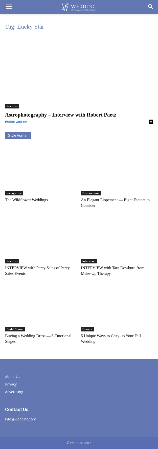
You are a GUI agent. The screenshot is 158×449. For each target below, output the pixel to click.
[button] (151, 7)
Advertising (14, 391)
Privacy (11, 384)
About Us (12, 376)
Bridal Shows (15, 329)
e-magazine (14, 193)
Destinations (90, 193)
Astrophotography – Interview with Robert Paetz (60, 115)
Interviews (89, 261)
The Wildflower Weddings (26, 200)
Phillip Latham (16, 121)
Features (12, 106)
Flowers (87, 329)
